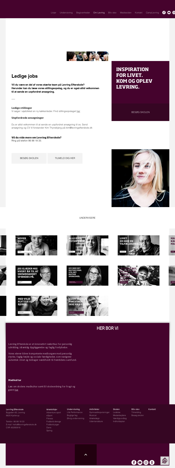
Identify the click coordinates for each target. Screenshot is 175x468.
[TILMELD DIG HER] (64, 158)
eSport (49, 415)
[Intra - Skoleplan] (151, 462)
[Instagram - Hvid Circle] (145, 462)
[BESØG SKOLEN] (29, 158)
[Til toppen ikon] (86, 454)
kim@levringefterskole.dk (79, 127)
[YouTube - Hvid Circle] (169, 12)
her (78, 111)
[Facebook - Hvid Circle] (164, 12)
